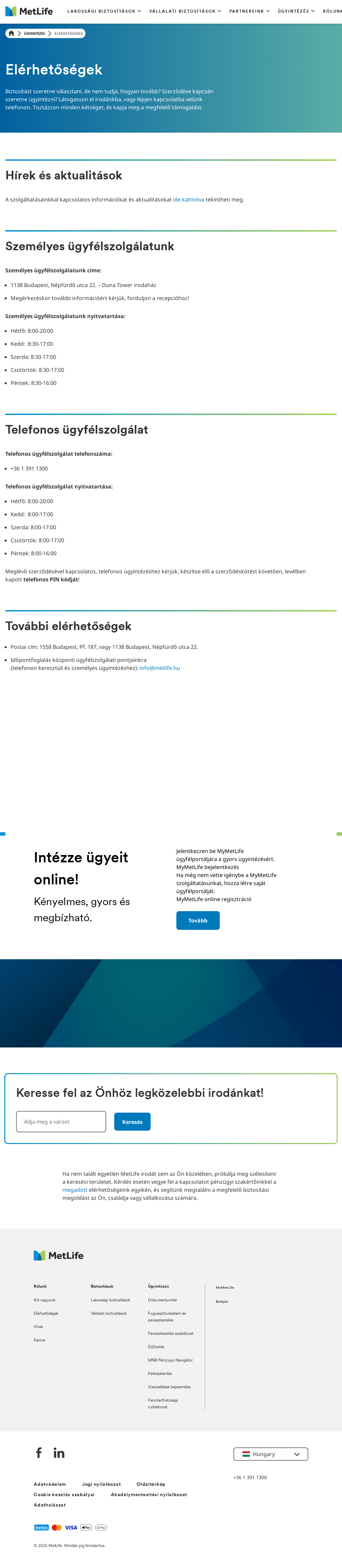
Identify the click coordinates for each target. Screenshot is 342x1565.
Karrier (39, 1340)
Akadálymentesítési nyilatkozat (149, 1495)
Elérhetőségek (46, 1314)
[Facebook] (39, 1453)
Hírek (38, 1327)
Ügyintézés (34, 33)
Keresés (132, 1122)
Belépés (222, 1302)
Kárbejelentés (160, 1374)
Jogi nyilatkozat (101, 1484)
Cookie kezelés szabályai (64, 1495)
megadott (75, 1189)
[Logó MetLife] (58, 1259)
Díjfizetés (156, 1347)
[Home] (11, 33)
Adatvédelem (50, 1484)
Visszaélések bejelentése (169, 1387)
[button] (104, 11)
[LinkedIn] (59, 1453)
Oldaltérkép (151, 1484)
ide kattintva (188, 199)
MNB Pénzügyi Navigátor (170, 1361)
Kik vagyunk (44, 1300)
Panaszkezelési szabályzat (170, 1334)
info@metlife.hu (160, 668)
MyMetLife (225, 1288)
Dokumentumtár (162, 1300)
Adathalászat (49, 1505)
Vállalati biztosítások (109, 1314)
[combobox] (61, 1121)
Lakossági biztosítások (110, 1300)
